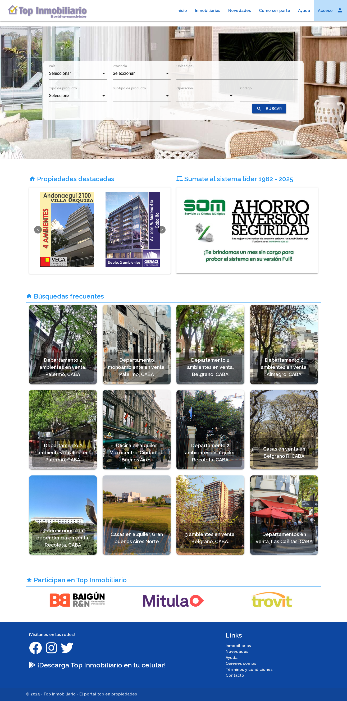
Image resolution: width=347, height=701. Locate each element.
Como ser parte (274, 10)
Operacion (184, 88)
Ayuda (304, 10)
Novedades (239, 10)
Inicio (181, 10)
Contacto (235, 675)
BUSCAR (269, 108)
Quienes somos (241, 663)
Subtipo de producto (129, 88)
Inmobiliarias (207, 10)
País (52, 66)
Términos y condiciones (249, 669)
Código (246, 88)
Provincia (120, 66)
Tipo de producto (63, 88)
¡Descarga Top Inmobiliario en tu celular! (97, 665)
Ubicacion (184, 66)
